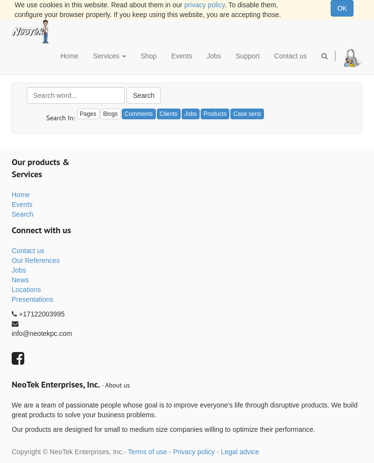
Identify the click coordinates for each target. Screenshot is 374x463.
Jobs (19, 270)
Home (21, 195)
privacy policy (204, 5)
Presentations (33, 299)
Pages (88, 114)
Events (22, 204)
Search (143, 95)
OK (342, 8)
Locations (26, 290)
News (20, 280)
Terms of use (147, 452)
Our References (36, 260)
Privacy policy (194, 452)
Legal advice (240, 452)
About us (117, 385)
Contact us (28, 251)
